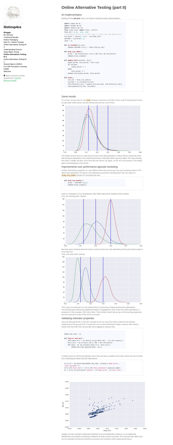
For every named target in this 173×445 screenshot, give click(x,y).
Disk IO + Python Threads (14, 42)
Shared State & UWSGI (13, 64)
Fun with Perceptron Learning (15, 67)
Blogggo (7, 32)
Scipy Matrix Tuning (11, 52)
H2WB (6, 69)
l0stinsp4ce (12, 27)
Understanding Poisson (13, 49)
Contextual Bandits (11, 37)
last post (77, 18)
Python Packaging (11, 40)
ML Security (8, 35)
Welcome (7, 71)
